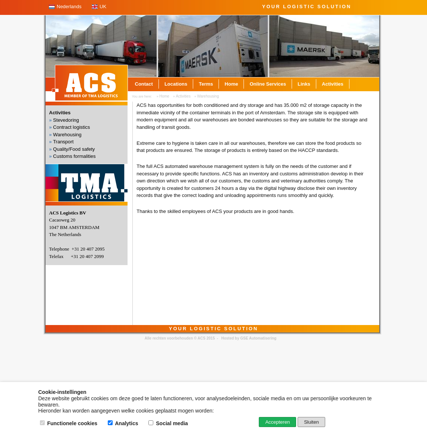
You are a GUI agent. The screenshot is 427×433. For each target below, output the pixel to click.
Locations (175, 84)
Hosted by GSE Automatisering (248, 338)
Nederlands (69, 6)
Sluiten (311, 422)
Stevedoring (66, 120)
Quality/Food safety (74, 149)
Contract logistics (71, 127)
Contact (144, 84)
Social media (168, 423)
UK (103, 6)
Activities (332, 84)
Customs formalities (74, 156)
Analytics (124, 423)
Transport (63, 141)
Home (231, 84)
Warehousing (208, 96)
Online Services (267, 84)
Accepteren (277, 422)
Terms (206, 84)
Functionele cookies (69, 423)
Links (304, 84)
